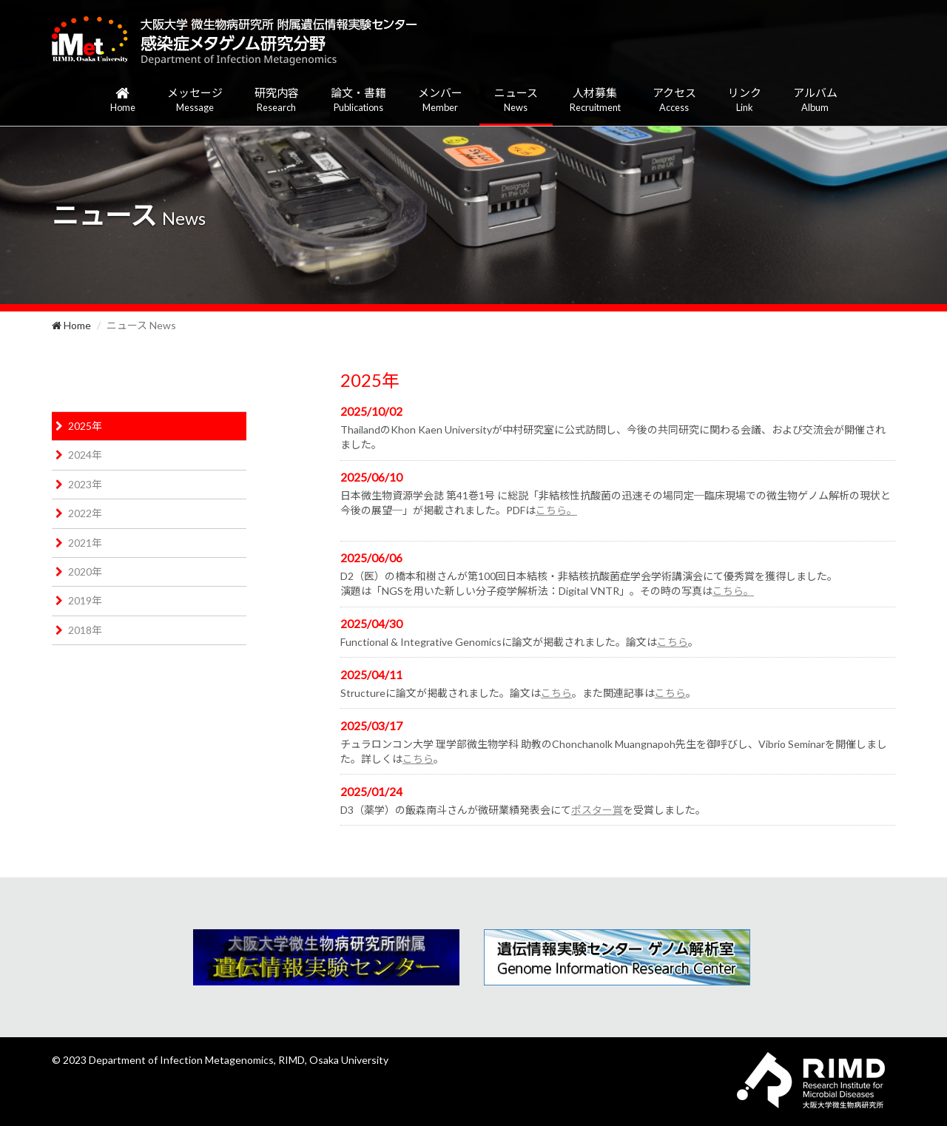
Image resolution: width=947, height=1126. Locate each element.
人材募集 (595, 100)
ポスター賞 (597, 809)
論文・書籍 (358, 100)
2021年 (85, 542)
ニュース (516, 100)
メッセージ (195, 100)
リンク (744, 100)
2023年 (85, 484)
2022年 (85, 513)
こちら (672, 642)
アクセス (674, 100)
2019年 (85, 600)
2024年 (85, 454)
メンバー (440, 100)
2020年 (85, 571)
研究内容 (277, 100)
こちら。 (556, 510)
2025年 (85, 425)
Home (71, 325)
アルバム (815, 100)
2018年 (85, 630)
